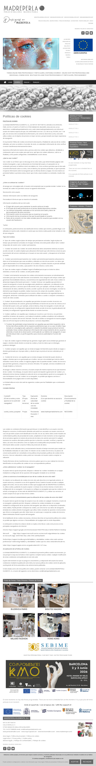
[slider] (72, 198)
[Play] (69, 196)
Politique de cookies (39, 740)
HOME (10, 82)
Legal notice (7, 738)
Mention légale (7, 740)
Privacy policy (16, 738)
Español (17, 82)
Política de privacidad (18, 736)
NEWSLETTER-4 (73, 137)
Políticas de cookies (33, 736)
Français (36, 82)
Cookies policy (27, 738)
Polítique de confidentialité (22, 740)
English (26, 82)
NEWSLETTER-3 (73, 133)
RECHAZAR (87, 762)
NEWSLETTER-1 (73, 124)
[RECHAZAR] (94, 759)
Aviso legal (6, 736)
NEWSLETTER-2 (73, 128)
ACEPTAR (74, 762)
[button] (71, 221)
